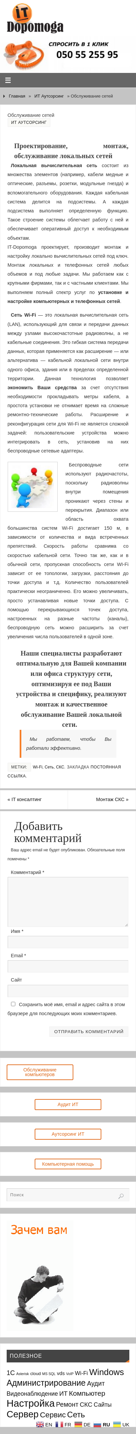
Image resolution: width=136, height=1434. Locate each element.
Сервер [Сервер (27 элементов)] (23, 1414)
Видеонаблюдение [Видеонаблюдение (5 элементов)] (32, 1393)
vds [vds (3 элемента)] (61, 1373)
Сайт (16, 980)
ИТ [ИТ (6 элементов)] (63, 1393)
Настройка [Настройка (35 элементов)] (31, 1403)
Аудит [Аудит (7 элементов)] (96, 1383)
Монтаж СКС (112, 799)
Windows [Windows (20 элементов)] (106, 1372)
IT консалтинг (25, 799)
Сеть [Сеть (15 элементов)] (76, 1414)
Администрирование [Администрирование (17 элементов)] (46, 1382)
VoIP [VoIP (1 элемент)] (70, 1374)
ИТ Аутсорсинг (49, 96)
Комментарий (27, 872)
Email (18, 955)
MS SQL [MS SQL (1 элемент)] (49, 1374)
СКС (60, 767)
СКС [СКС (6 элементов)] (86, 1404)
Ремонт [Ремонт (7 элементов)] (67, 1404)
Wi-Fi (38, 767)
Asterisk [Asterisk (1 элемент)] (22, 1374)
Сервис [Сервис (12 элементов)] (53, 1414)
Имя (17, 931)
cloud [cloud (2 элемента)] (35, 1373)
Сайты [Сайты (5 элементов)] (103, 1404)
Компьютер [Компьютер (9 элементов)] (87, 1393)
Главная (17, 96)
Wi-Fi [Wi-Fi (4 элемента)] (81, 1373)
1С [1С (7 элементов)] (11, 1372)
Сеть (49, 767)
